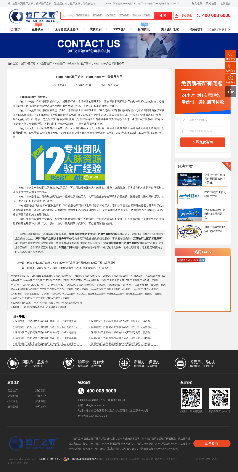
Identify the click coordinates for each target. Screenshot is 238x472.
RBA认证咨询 (82, 15)
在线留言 (225, 3)
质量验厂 (46, 63)
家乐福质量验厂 (33, 293)
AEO (163, 276)
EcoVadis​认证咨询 (51, 276)
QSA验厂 (46, 293)
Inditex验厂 (16, 280)
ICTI (63, 284)
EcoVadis (36, 276)
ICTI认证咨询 (53, 284)
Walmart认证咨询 (141, 15)
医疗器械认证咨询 (66, 29)
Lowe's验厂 (137, 289)
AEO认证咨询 (153, 276)
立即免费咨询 (203, 142)
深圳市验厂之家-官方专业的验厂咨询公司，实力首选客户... (46, 343)
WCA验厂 (124, 15)
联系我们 (196, 29)
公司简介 (40, 406)
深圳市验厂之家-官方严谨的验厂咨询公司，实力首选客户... (46, 326)
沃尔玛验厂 (128, 284)
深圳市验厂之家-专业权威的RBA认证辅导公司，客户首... (121, 332)
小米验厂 (104, 280)
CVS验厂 (110, 15)
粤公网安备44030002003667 (79, 459)
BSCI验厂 (155, 284)
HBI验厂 (26, 276)
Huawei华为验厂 (97, 289)
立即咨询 (212, 443)
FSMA (79, 280)
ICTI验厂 (41, 284)
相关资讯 (19, 316)
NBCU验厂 (139, 276)
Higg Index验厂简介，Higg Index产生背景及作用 (58, 302)
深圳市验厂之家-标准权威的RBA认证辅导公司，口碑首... (121, 343)
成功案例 (96, 29)
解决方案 (185, 166)
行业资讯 (12, 401)
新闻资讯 (144, 28)
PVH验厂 (50, 280)
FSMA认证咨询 (91, 280)
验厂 (147, 284)
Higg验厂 (60, 63)
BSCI (163, 284)
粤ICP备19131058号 (50, 459)
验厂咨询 (33, 63)
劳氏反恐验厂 (113, 289)
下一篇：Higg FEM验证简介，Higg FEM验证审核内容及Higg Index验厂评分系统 (63, 267)
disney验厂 (102, 284)
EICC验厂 (30, 298)
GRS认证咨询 (81, 289)
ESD (73, 280)
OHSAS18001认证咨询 (57, 298)
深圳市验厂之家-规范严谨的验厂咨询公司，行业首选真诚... (46, 338)
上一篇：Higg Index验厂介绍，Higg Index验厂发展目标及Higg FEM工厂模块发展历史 (66, 262)
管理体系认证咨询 (135, 293)
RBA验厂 (97, 15)
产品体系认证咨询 (116, 293)
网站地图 (211, 3)
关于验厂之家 (170, 29)
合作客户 (40, 395)
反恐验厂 (149, 293)
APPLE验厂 (126, 280)
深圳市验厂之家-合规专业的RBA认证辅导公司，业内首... (121, 321)
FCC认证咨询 (68, 293)
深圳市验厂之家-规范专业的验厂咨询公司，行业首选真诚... (46, 321)
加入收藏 (197, 3)
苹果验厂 (137, 280)
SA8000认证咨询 (75, 284)
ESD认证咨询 (63, 280)
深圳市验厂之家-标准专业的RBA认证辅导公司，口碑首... (121, 326)
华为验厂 (40, 280)
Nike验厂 (125, 289)
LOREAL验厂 (17, 293)
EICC (33, 284)
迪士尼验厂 (90, 284)
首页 (17, 29)
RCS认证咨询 (126, 276)
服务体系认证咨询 (97, 293)
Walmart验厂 (115, 284)
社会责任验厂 (17, 298)
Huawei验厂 (29, 280)
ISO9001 (56, 293)
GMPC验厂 (96, 276)
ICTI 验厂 (40, 298)
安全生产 (12, 390)
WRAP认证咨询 (150, 280)
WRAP (26, 284)
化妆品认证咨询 (81, 276)
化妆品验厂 (67, 276)
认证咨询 (139, 284)
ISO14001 (82, 293)
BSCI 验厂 (120, 29)
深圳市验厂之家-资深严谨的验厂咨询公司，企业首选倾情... (46, 332)
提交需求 (183, 15)
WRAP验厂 (16, 284)
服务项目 (38, 28)
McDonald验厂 (151, 289)
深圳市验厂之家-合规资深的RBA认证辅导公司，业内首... (121, 338)
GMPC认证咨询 (110, 276)
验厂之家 (114, 280)
